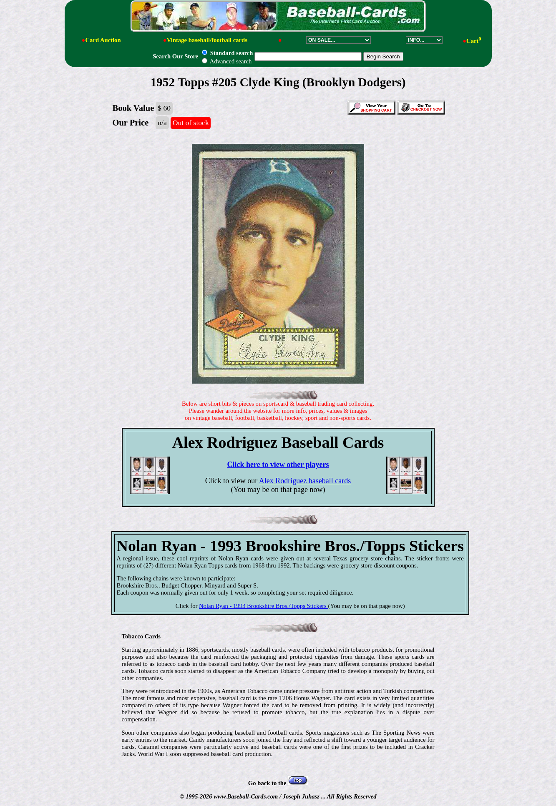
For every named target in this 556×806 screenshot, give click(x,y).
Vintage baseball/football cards (207, 40)
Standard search (227, 53)
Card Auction (103, 40)
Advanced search (227, 61)
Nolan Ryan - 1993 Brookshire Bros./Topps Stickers (263, 606)
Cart (473, 41)
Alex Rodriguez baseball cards (305, 481)
